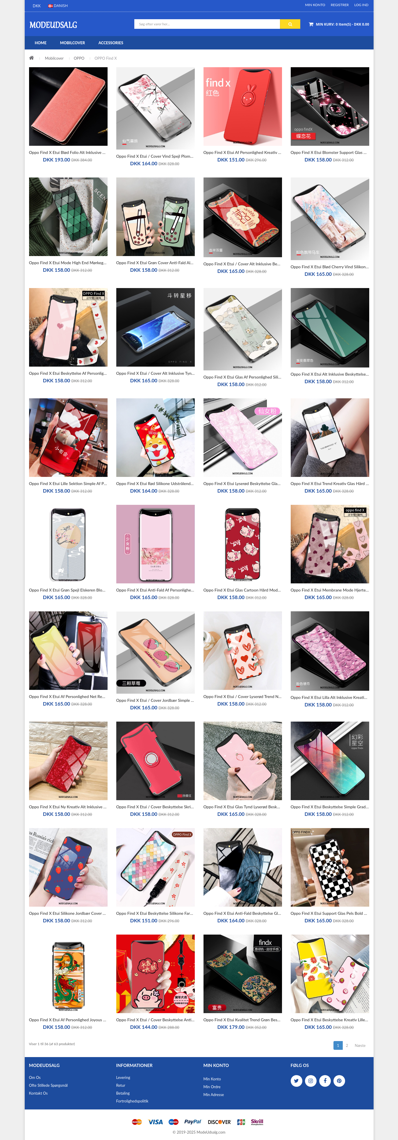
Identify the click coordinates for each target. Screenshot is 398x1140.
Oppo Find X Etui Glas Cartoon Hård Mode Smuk (243, 589)
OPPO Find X (105, 58)
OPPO (79, 58)
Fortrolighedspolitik (132, 1101)
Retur (120, 1085)
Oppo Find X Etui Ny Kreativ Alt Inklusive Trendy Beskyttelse (68, 806)
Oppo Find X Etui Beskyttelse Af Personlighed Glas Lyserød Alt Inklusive (68, 373)
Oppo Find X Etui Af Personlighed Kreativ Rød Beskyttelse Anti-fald (243, 152)
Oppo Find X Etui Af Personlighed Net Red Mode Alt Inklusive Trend (68, 696)
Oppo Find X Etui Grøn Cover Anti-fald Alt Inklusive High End (155, 262)
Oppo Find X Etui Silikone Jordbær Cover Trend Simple (68, 913)
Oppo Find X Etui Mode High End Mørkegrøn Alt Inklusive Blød (68, 262)
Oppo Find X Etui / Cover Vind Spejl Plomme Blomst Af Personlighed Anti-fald (155, 156)
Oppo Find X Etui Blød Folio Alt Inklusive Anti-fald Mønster (68, 152)
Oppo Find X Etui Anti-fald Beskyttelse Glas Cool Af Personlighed (243, 913)
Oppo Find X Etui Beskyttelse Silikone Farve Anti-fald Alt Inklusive (155, 913)
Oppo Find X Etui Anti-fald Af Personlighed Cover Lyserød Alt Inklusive (155, 589)
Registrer (340, 5)
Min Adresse (214, 1094)
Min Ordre (212, 1086)
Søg (290, 24)
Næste (360, 1045)
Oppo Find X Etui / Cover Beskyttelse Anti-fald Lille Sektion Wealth (155, 1019)
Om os (35, 1077)
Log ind (361, 5)
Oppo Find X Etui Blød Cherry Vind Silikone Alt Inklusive (330, 266)
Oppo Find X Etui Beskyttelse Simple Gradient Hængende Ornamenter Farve (330, 806)
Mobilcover (54, 58)
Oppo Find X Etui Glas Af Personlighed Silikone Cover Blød (243, 376)
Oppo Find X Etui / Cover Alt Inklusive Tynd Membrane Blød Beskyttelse (155, 373)
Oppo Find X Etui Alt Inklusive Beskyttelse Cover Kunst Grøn (330, 374)
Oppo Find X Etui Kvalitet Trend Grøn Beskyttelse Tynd (243, 1019)
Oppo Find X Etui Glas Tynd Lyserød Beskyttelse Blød (243, 806)
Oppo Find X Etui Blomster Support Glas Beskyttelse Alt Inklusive (330, 152)
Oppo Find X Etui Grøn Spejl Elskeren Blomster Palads (68, 589)
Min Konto (315, 5)
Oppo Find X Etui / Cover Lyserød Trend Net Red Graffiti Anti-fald (243, 696)
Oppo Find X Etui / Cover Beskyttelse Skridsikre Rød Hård (155, 806)
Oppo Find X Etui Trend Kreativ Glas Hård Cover (330, 483)
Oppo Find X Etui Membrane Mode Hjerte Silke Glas (330, 589)
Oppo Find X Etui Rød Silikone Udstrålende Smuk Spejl (155, 483)
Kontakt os (38, 1093)
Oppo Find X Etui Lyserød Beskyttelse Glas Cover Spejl (243, 483)
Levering (123, 1077)
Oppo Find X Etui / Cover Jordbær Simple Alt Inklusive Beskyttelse (155, 700)
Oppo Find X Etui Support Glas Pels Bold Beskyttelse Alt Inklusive (330, 913)
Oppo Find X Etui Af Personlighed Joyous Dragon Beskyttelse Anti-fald (68, 1019)
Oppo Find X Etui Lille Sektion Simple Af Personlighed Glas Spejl (68, 483)
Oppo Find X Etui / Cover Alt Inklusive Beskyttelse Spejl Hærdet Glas (243, 263)
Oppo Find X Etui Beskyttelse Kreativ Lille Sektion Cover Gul (330, 1019)
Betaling (123, 1093)
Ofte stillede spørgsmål (48, 1085)
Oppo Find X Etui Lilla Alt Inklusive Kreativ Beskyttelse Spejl (330, 697)
